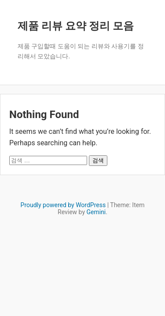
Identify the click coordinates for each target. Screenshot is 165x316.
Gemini (96, 211)
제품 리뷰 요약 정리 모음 (76, 26)
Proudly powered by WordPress (64, 204)
